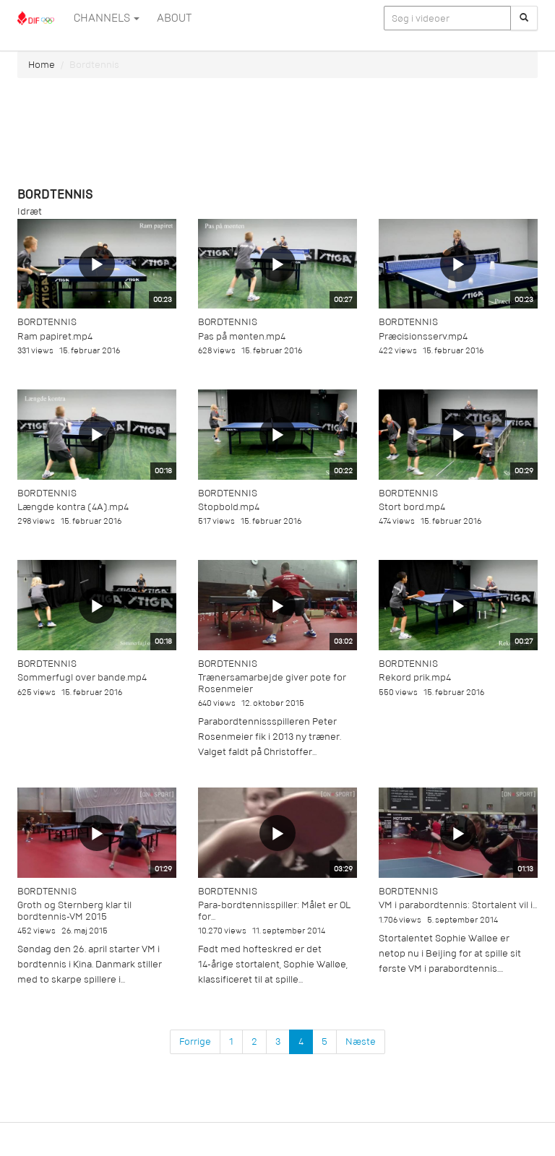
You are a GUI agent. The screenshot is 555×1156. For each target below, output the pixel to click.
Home (41, 65)
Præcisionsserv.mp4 (423, 336)
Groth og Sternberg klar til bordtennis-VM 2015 (74, 910)
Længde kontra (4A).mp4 (73, 507)
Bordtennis (47, 322)
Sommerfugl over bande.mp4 (82, 677)
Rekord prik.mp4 (415, 677)
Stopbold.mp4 (228, 507)
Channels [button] (106, 18)
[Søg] (524, 18)
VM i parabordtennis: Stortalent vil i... (458, 905)
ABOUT (174, 18)
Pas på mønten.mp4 (241, 336)
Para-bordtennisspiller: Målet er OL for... (274, 910)
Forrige (195, 1041)
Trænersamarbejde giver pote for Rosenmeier (272, 682)
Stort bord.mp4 (412, 507)
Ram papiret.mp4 (54, 336)
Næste (360, 1041)
